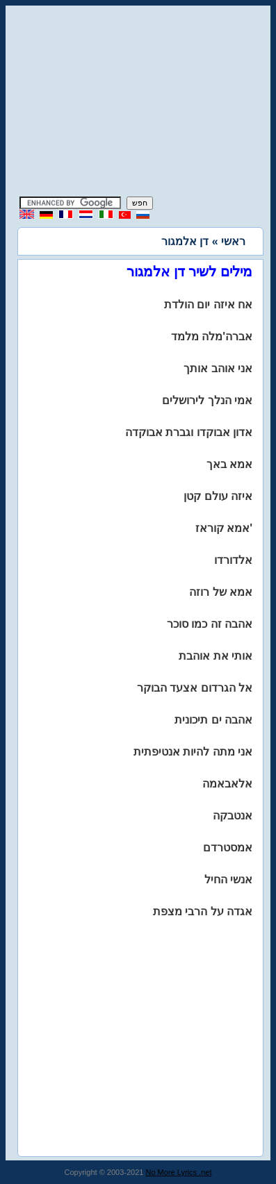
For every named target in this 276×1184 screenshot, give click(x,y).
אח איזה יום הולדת (208, 304)
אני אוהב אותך (218, 368)
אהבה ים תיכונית (213, 720)
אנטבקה (232, 816)
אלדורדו (233, 560)
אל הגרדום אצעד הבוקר (194, 688)
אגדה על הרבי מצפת (202, 911)
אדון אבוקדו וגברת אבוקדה (188, 432)
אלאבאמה (227, 784)
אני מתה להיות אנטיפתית (192, 752)
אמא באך (229, 464)
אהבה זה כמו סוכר (209, 624)
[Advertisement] (138, 103)
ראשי (233, 241)
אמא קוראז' (223, 528)
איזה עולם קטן (218, 496)
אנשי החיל (228, 879)
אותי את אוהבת (215, 656)
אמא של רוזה (220, 592)
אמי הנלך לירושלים (207, 400)
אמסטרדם (227, 847)
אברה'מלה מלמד (211, 336)
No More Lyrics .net (179, 1172)
